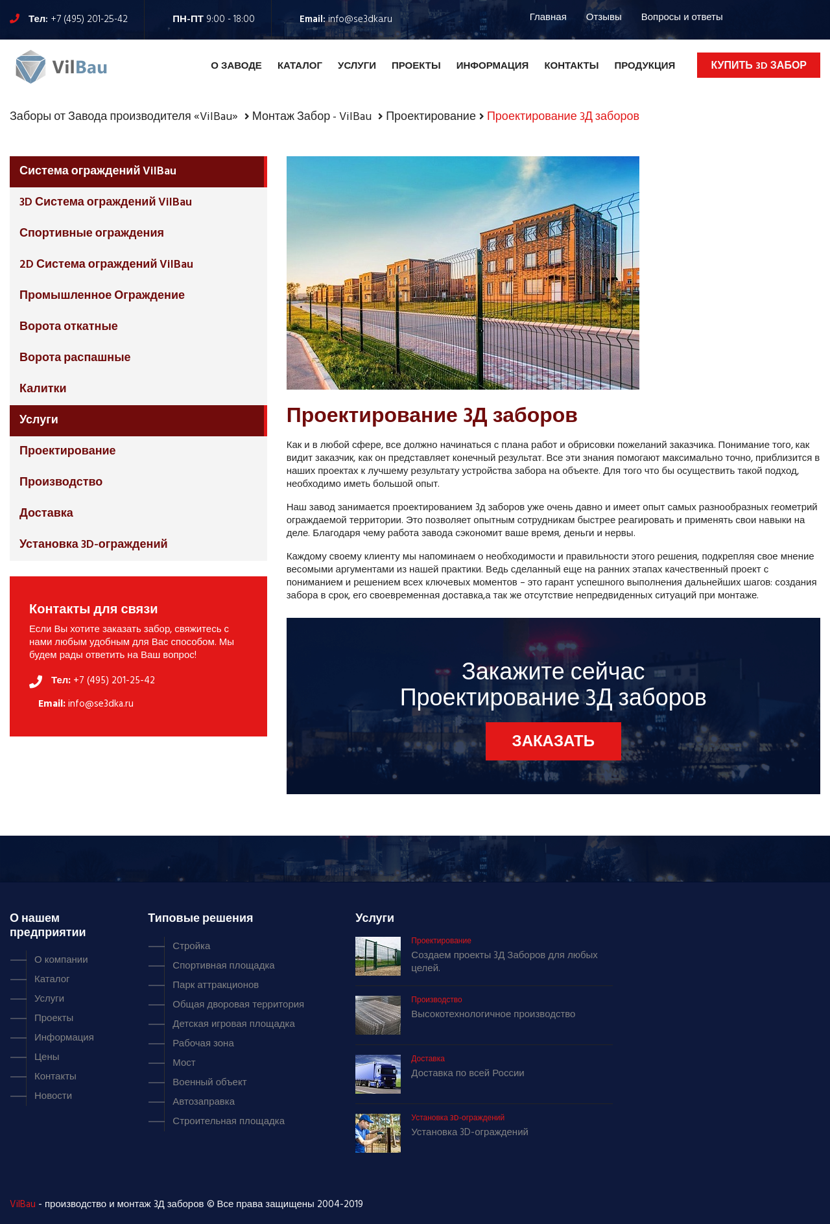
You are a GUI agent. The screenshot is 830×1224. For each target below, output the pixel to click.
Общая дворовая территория (238, 1005)
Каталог (300, 66)
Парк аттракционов (215, 985)
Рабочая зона (202, 1044)
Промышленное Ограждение (102, 296)
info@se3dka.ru (360, 19)
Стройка (191, 946)
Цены (47, 1057)
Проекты (416, 66)
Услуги (357, 66)
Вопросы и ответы (682, 17)
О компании (61, 960)
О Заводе (236, 66)
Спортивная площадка (223, 966)
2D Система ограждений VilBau (106, 264)
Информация (492, 66)
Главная (548, 17)
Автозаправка (203, 1102)
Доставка (46, 513)
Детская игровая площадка (233, 1024)
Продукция (644, 66)
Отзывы (604, 17)
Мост (183, 1063)
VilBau (23, 1204)
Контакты (571, 66)
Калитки (43, 389)
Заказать (553, 742)
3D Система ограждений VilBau (105, 202)
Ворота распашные (75, 358)
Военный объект (209, 1082)
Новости (53, 1096)
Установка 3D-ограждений (93, 545)
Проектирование (67, 451)
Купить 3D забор (759, 66)
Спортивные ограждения (91, 233)
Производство (60, 482)
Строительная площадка (228, 1121)
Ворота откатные (68, 327)
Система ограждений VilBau (97, 171)
